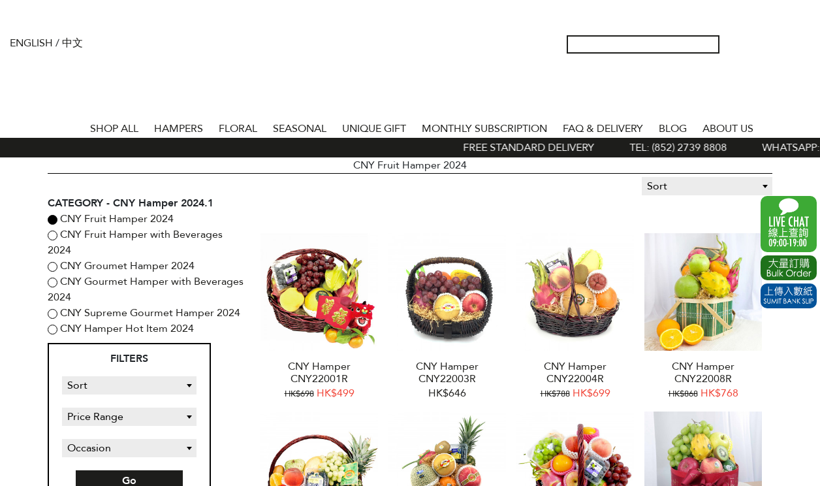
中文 (72, 43)
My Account (738, 44)
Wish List (759, 44)
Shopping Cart (780, 44)
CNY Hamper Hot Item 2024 (125, 328)
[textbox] (707, 186)
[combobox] (707, 186)
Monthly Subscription (484, 129)
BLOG (673, 129)
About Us (727, 129)
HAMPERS (178, 129)
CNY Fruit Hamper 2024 (115, 219)
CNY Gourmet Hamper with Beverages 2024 (146, 289)
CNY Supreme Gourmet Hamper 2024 (148, 313)
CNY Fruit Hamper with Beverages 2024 (135, 242)
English (31, 43)
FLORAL (238, 129)
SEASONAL (299, 129)
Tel (801, 44)
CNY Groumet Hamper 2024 (126, 266)
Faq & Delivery (603, 129)
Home (70, 126)
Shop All (114, 129)
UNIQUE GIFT (374, 129)
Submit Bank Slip (789, 296)
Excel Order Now (789, 267)
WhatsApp (789, 224)
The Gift (410, 70)
